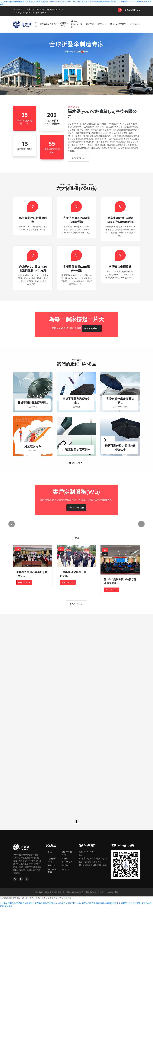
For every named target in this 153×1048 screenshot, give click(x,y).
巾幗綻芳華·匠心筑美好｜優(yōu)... (32, 574)
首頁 (36, 24)
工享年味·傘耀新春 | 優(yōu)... (73, 574)
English (135, 24)
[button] (11, 524)
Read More (78, 158)
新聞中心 (102, 24)
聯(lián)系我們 (91, 328)
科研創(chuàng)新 (76, 24)
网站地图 (9, 906)
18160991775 (129, 9)
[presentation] (75, 821)
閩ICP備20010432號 (75, 892)
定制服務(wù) (64, 24)
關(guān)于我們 (118, 24)
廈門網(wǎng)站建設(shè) (108, 892)
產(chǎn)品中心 (48, 24)
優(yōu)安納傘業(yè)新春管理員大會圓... (120, 581)
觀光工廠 (90, 24)
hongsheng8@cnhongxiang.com (29, 12)
